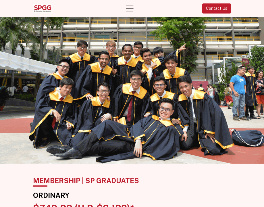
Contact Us (216, 8)
